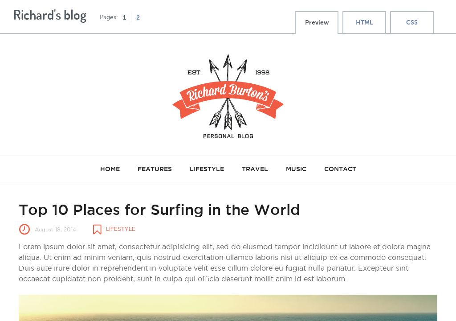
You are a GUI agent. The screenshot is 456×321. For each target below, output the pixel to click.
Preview (317, 22)
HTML (364, 22)
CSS (412, 22)
